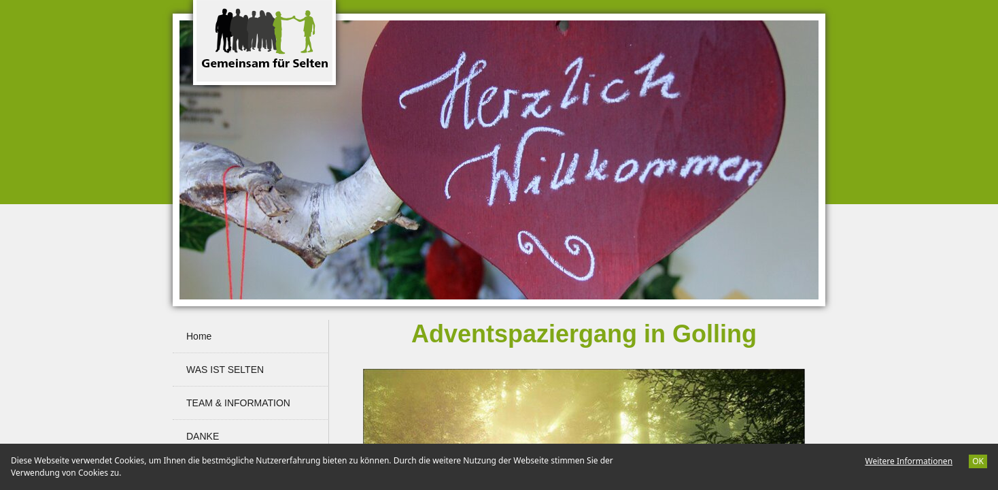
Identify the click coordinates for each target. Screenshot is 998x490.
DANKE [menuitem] (202, 436)
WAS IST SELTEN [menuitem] (225, 369)
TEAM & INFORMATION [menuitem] (238, 402)
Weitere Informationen (908, 461)
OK (978, 461)
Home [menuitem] (198, 336)
